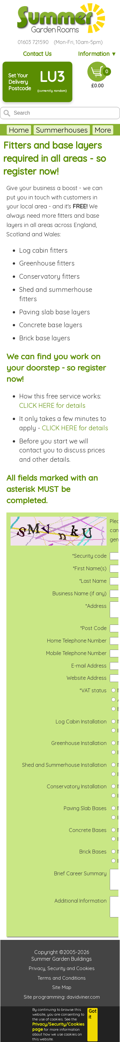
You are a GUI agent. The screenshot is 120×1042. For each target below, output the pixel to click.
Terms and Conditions (61, 988)
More (103, 130)
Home (19, 130)
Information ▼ (97, 53)
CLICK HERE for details (52, 405)
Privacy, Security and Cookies (62, 979)
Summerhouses (62, 130)
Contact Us (37, 53)
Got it (92, 1014)
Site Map (61, 998)
